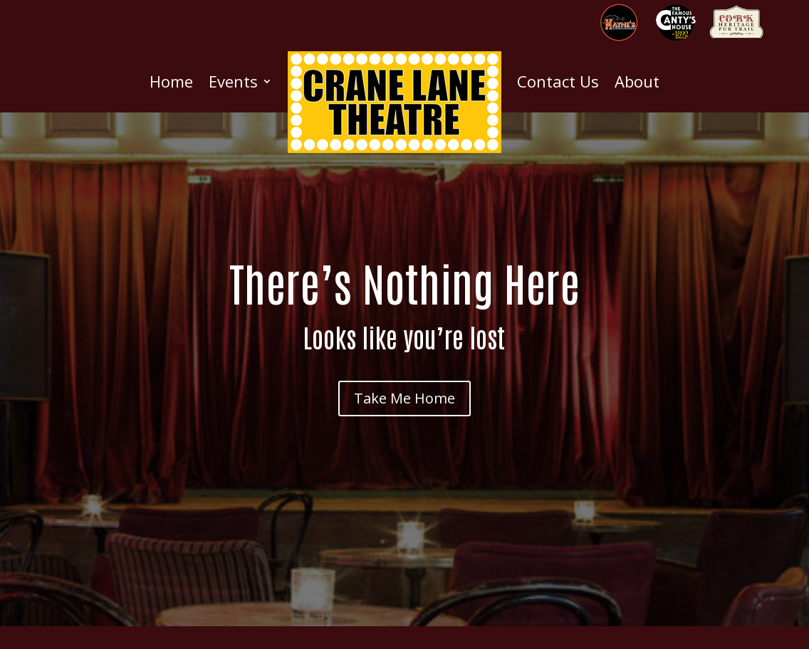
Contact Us (558, 81)
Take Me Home (404, 398)
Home (171, 81)
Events (233, 81)
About (637, 81)
